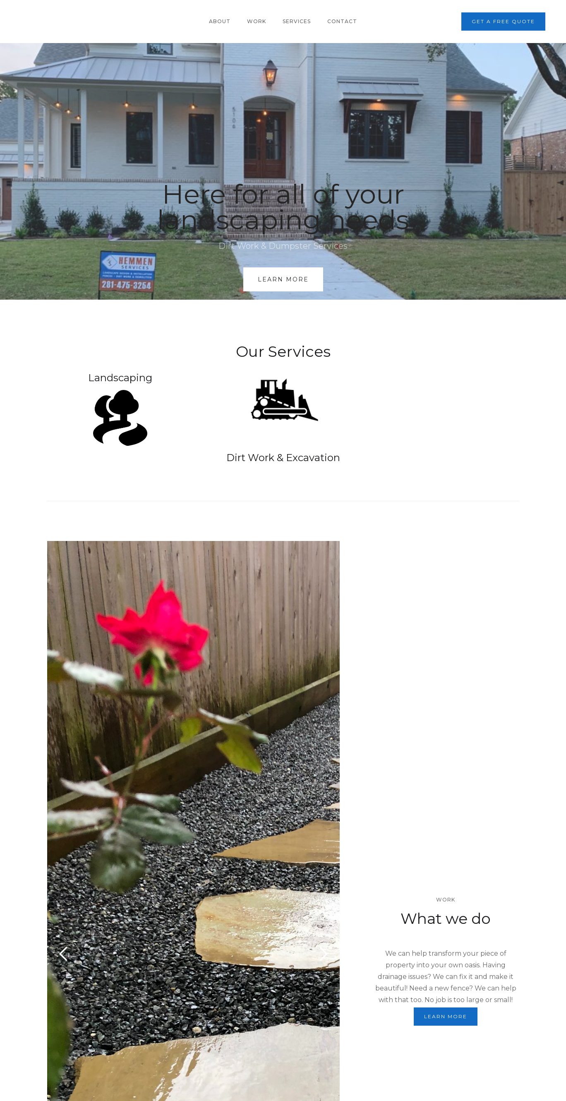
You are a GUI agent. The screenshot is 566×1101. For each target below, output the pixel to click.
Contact (342, 21)
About (219, 21)
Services (297, 21)
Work (256, 21)
